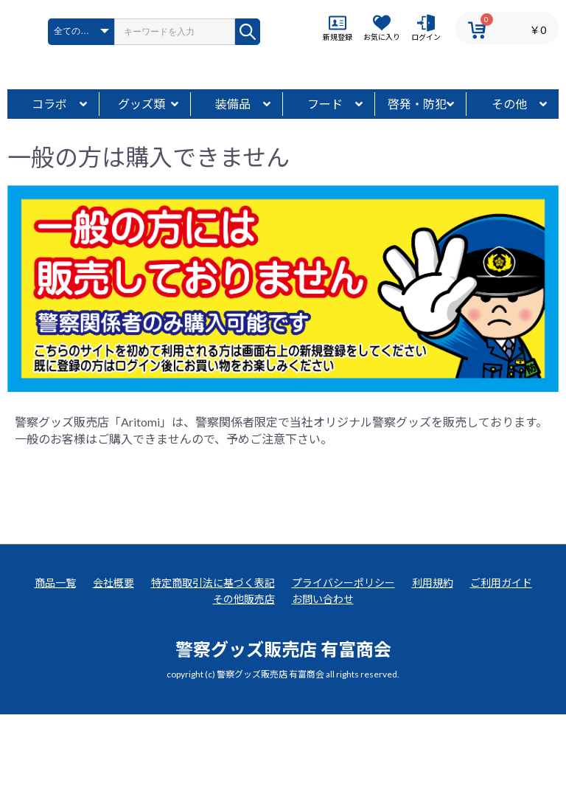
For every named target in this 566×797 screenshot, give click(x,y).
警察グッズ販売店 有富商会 (283, 731)
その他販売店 (244, 681)
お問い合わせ (323, 681)
